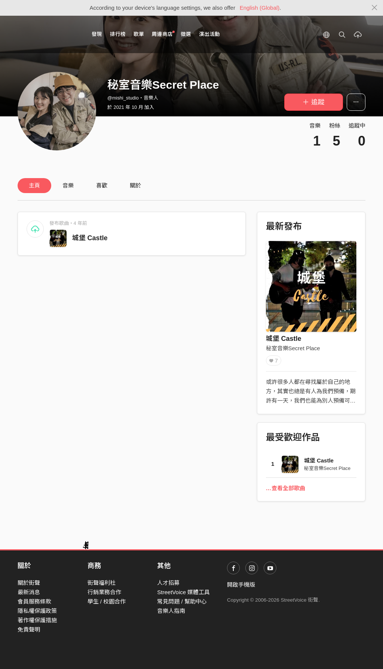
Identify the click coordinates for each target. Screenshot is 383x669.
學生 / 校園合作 (107, 601)
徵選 (186, 34)
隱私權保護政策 (37, 611)
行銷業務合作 (104, 592)
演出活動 (209, 34)
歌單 (139, 34)
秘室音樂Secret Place (293, 348)
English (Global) (260, 7)
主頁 (34, 185)
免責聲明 (29, 629)
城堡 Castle (90, 238)
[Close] (374, 7)
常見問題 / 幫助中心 (182, 601)
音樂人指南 (171, 611)
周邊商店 (163, 34)
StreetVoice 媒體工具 (183, 592)
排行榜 (118, 34)
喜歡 (101, 185)
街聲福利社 (102, 583)
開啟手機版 (241, 584)
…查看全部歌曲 (285, 488)
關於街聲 (29, 583)
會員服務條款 (34, 601)
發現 (97, 34)
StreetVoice (48, 34)
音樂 (68, 185)
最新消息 (29, 592)
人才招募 (168, 583)
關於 (135, 185)
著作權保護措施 (37, 620)
